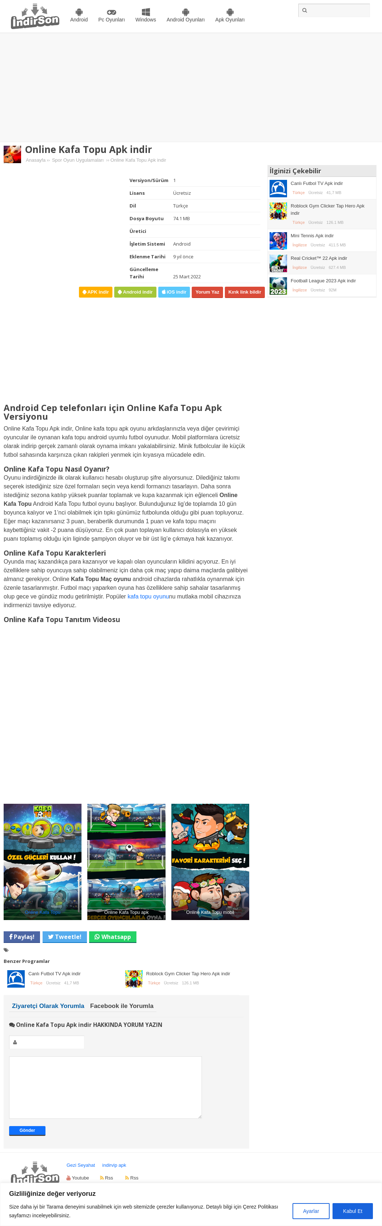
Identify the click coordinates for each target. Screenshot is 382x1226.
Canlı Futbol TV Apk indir (54, 973)
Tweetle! (67, 937)
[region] (191, 1204)
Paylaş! (23, 937)
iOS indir (176, 292)
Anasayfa (35, 160)
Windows (145, 20)
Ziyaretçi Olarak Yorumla (48, 1006)
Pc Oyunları (111, 20)
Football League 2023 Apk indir (323, 280)
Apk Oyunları (230, 20)
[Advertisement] (191, 87)
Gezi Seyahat (81, 1176)
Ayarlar (311, 1211)
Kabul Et (352, 1211)
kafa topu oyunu (148, 596)
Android (79, 20)
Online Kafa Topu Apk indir (88, 149)
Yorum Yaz (207, 292)
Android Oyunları (186, 20)
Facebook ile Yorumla (122, 1006)
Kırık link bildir (244, 292)
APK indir (97, 292)
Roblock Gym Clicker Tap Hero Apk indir (188, 973)
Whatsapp (116, 937)
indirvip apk (114, 1176)
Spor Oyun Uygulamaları (78, 160)
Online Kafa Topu (42, 912)
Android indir (137, 292)
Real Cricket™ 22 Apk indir (319, 258)
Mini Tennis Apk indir (312, 235)
